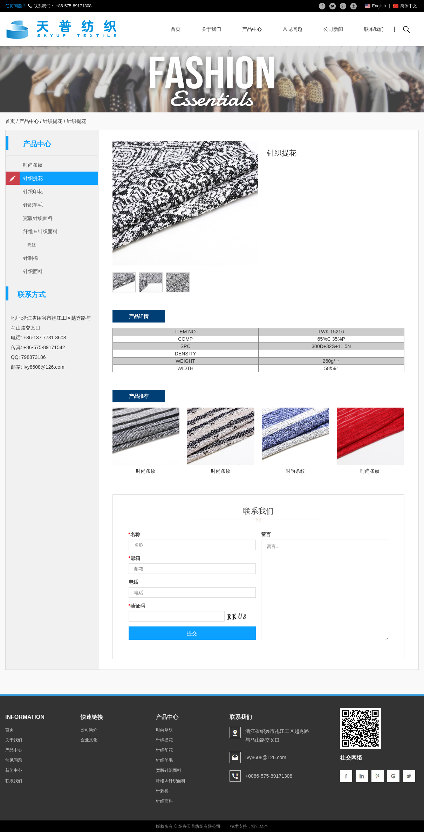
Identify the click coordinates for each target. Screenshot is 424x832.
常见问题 (292, 29)
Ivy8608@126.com (43, 367)
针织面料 (33, 271)
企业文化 (89, 739)
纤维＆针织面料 (40, 231)
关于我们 (211, 29)
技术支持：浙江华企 (249, 826)
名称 (134, 534)
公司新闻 (333, 29)
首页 (175, 29)
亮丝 (31, 244)
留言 (266, 534)
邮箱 (134, 558)
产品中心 (252, 29)
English (375, 6)
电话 (133, 582)
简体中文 (405, 6)
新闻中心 (13, 770)
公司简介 (89, 729)
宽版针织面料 (38, 218)
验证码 (137, 606)
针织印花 (33, 191)
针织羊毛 (33, 205)
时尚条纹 (33, 165)
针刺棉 (30, 258)
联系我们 (374, 29)
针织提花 (52, 121)
